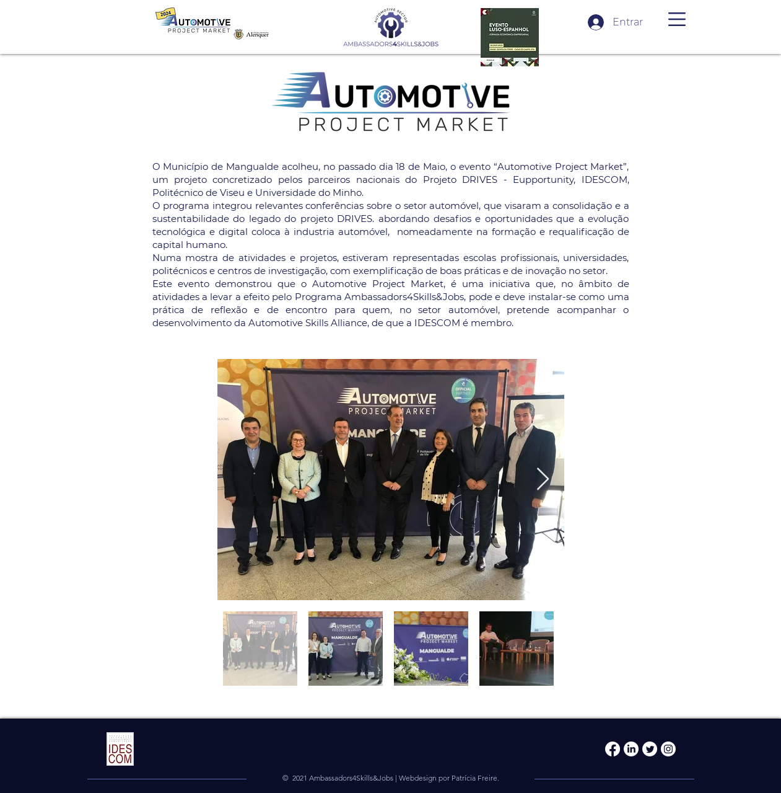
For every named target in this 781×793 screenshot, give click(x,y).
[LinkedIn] (631, 749)
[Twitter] (649, 749)
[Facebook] (612, 749)
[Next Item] (543, 479)
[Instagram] (668, 749)
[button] (677, 19)
